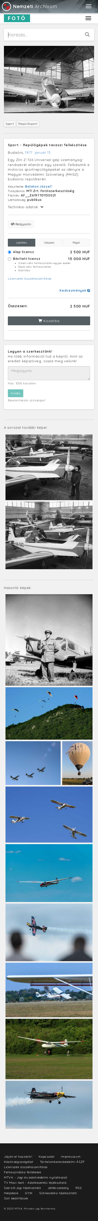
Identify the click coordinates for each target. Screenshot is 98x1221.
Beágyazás (21, 224)
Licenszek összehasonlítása (29, 278)
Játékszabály (58, 1188)
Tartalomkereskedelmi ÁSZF (62, 1162)
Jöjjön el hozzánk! (18, 1156)
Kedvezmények (75, 290)
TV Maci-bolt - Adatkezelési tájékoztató (35, 1183)
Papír (76, 242)
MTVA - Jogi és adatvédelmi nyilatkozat (35, 1177)
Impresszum (70, 1156)
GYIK (29, 1193)
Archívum (29, 6)
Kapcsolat (46, 1156)
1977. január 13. (38, 152)
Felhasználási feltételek (23, 1172)
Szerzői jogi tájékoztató (22, 1188)
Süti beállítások (16, 1198)
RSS (79, 1188)
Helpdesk (11, 1193)
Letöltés (21, 242)
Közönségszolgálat (18, 1162)
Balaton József (38, 186)
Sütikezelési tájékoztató (58, 1193)
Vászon (49, 242)
